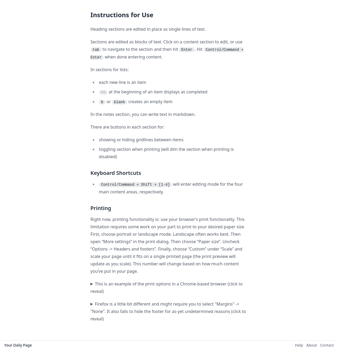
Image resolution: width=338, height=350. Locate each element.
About (311, 345)
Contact (327, 345)
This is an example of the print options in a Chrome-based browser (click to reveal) (167, 287)
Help (299, 345)
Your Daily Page (18, 345)
